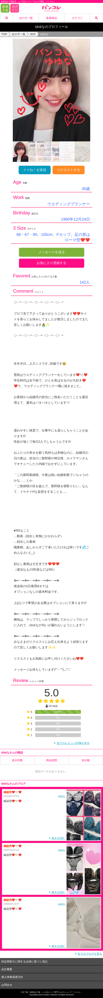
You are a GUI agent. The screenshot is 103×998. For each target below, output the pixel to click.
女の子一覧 (26, 18)
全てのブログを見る (90, 953)
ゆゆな (61, 796)
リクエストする (68, 170)
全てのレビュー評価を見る (73, 743)
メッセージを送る (51, 252)
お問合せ (6, 984)
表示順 (86, 760)
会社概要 (6, 969)
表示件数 (17, 760)
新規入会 (5, 8)
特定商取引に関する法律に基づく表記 (24, 961)
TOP (4, 34)
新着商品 (51, 18)
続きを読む (58, 838)
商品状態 (51, 760)
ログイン (15, 8)
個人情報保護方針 (12, 976)
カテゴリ (77, 18)
